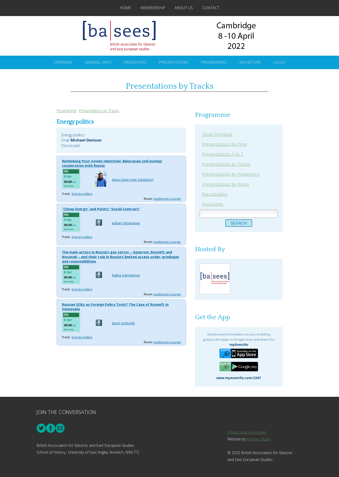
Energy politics (82, 194)
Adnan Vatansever (126, 223)
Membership (153, 7)
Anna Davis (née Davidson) (132, 179)
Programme (66, 110)
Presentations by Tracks (99, 110)
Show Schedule (217, 134)
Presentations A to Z (222, 154)
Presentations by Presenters (231, 174)
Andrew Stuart (258, 439)
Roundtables (215, 194)
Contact (210, 7)
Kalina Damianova (126, 275)
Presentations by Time (224, 144)
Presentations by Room (225, 184)
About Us (184, 7)
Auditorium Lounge (167, 199)
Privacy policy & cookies (247, 432)
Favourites (212, 204)
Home (125, 7)
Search (238, 223)
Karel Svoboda (123, 323)
